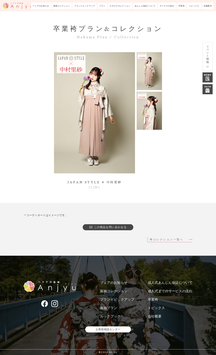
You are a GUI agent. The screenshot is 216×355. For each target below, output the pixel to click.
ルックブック (110, 316)
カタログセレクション (120, 6)
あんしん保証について (145, 6)
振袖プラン (108, 308)
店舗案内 (208, 6)
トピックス (194, 6)
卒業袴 (181, 6)
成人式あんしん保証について (170, 282)
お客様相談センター (108, 329)
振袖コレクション (61, 6)
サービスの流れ (167, 6)
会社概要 (154, 316)
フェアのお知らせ (40, 6)
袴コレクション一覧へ (166, 239)
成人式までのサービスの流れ (170, 291)
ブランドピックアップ (84, 6)
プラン (102, 6)
